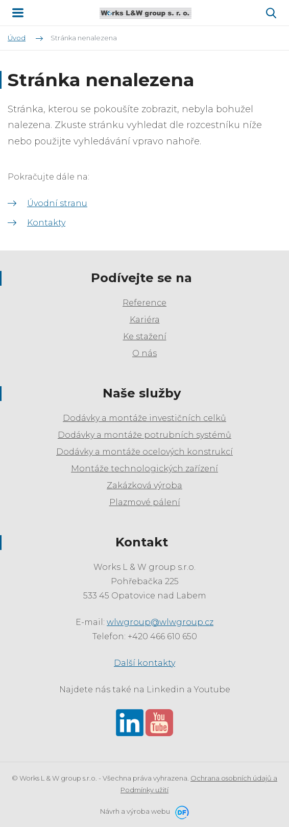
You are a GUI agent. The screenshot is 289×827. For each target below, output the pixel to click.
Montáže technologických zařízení (144, 468)
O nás (144, 353)
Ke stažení (144, 336)
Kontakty (46, 223)
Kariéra (145, 319)
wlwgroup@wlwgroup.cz (160, 622)
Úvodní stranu (57, 203)
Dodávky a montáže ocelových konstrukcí (144, 452)
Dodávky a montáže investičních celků (144, 418)
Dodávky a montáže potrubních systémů (144, 435)
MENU (18, 13)
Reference (144, 303)
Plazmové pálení (144, 502)
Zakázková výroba (144, 485)
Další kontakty (144, 663)
